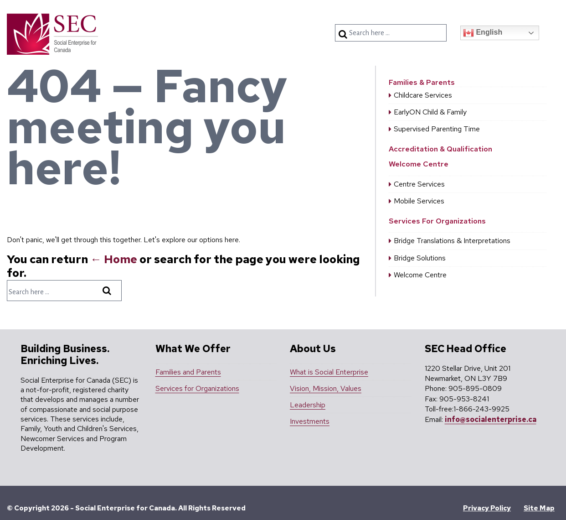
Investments (309, 421)
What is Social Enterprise (329, 372)
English (482, 32)
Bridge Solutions (420, 258)
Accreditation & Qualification (440, 149)
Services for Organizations (197, 388)
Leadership (307, 405)
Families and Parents (188, 372)
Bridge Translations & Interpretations (452, 240)
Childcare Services (423, 95)
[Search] (344, 34)
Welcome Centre (418, 164)
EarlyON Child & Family (430, 112)
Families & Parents (422, 82)
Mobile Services (419, 201)
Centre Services (419, 184)
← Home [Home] (113, 259)
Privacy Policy (487, 508)
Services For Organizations (437, 221)
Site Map (539, 508)
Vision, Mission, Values (325, 388)
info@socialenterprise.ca (490, 419)
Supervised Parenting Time (437, 129)
